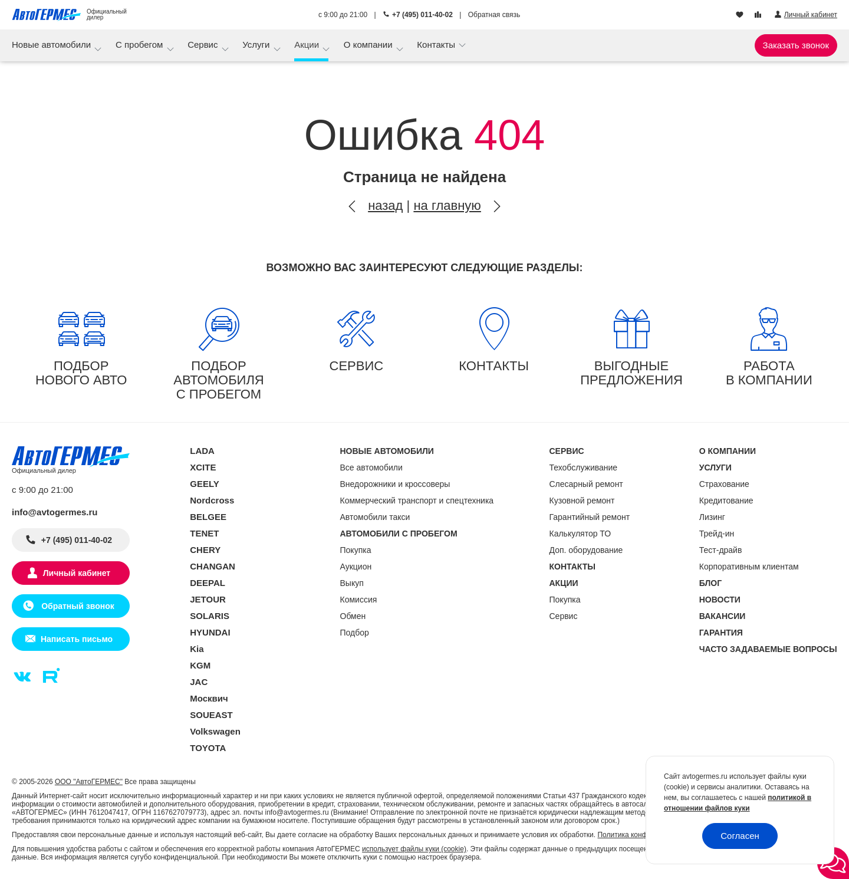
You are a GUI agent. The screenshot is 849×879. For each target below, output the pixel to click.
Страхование (724, 484)
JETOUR (208, 599)
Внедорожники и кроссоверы (395, 484)
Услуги (257, 44)
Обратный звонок (76, 606)
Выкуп (352, 583)
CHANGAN (212, 566)
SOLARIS (209, 616)
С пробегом (141, 44)
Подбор (354, 632)
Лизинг (712, 517)
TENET (204, 533)
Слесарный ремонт (586, 484)
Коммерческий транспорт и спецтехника (417, 500)
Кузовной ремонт (582, 500)
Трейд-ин (717, 533)
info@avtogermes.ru (55, 512)
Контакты (437, 44)
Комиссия (358, 599)
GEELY (204, 484)
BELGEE (208, 517)
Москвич (209, 698)
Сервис (204, 44)
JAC (199, 682)
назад (385, 205)
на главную (447, 205)
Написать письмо (77, 639)
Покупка (355, 550)
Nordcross (212, 500)
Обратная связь (494, 15)
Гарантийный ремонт (589, 517)
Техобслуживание (583, 467)
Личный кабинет (76, 573)
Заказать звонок (796, 45)
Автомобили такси (375, 517)
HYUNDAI (210, 632)
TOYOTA (208, 748)
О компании (369, 44)
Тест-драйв (720, 550)
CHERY (205, 550)
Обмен (353, 616)
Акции (307, 44)
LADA (202, 451)
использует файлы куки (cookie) (414, 849)
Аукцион (356, 566)
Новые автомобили (52, 44)
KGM (200, 665)
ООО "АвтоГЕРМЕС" (89, 782)
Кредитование (726, 500)
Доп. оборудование (586, 550)
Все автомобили (371, 467)
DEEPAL (207, 583)
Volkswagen (215, 731)
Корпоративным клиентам (749, 566)
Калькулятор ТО (580, 533)
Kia (196, 649)
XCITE (203, 467)
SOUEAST (211, 715)
